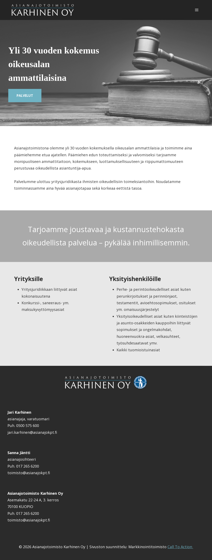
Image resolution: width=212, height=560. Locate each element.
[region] (106, 73)
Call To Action (180, 546)
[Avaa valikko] (196, 10)
